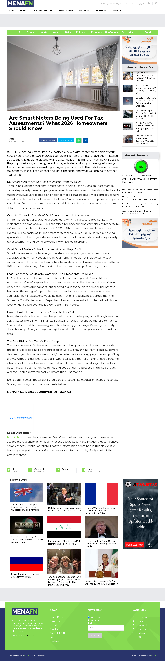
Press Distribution (42, 10)
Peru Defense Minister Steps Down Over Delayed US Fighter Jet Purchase (27, 540)
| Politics (80, 32)
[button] (149, 3)
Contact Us (55, 625)
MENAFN (14, 152)
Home (12, 10)
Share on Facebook (48, 140)
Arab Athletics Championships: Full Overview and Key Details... (136, 212)
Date (11, 139)
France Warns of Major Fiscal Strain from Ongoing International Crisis (100, 511)
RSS (137, 637)
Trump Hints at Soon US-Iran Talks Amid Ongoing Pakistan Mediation (100, 544)
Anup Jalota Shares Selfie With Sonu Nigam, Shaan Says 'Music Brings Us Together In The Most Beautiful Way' (64, 581)
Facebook (140, 617)
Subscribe (95, 635)
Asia (55, 32)
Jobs (52, 637)
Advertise (54, 629)
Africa (67, 32)
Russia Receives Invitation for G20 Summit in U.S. (26, 575)
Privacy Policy (56, 621)
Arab (44, 32)
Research (84, 10)
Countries (101, 10)
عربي (141, 3)
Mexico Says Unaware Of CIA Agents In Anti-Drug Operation (101, 582)
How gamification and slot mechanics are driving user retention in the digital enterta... (141, 198)
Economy (96, 32)
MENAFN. (28, 656)
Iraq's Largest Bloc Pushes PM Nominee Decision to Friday (64, 542)
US (15, 32)
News (23, 10)
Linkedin (139, 633)
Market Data (66, 10)
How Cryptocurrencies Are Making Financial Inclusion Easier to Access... (141, 191)
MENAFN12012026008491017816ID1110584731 (39, 392)
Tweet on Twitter (66, 140)
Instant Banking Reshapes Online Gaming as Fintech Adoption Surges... (141, 205)
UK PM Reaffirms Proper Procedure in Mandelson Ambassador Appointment (25, 507)
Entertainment (126, 32)
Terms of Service (57, 617)
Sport (146, 32)
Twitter (138, 621)
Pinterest (139, 629)
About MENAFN (57, 633)
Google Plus (141, 625)
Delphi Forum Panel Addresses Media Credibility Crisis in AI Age (64, 509)
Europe (30, 32)
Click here (30, 635)
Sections (117, 10)
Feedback (54, 641)
